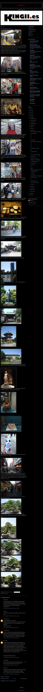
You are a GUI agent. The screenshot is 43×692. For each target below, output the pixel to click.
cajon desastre (31, 29)
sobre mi (30, 35)
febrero (32, 189)
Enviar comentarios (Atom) (11, 680)
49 (30, 143)
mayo (32, 130)
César (4, 640)
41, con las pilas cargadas (35, 154)
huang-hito (5, 618)
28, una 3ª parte (33, 177)
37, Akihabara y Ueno (34, 161)
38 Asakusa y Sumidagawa (35, 159)
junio (32, 128)
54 (30, 134)
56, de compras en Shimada (35, 131)
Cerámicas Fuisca (33, 87)
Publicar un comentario (5, 676)
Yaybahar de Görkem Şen (34, 88)
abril (32, 186)
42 (30, 153)
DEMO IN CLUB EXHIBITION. (35, 92)
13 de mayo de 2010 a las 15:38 (11, 637)
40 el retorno (32, 156)
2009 (31, 193)
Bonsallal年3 (32, 99)
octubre (32, 121)
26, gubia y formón (33, 180)
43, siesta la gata (33, 151)
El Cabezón (32, 100)
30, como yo (32, 174)
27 (30, 179)
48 (30, 144)
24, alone (32, 184)
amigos (29, 34)
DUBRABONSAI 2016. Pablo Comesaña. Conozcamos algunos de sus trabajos (35, 66)
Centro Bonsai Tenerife (34, 40)
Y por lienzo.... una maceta (35, 94)
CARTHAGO (32, 55)
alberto (31, 200)
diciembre (33, 118)
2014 (31, 110)
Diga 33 (31, 168)
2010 (31, 117)
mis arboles (30, 31)
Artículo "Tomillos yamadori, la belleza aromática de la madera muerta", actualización (35, 57)
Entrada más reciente (4, 678)
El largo (31, 76)
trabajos (29, 28)
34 (30, 166)
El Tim (31, 70)
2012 (31, 113)
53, (31, 136)
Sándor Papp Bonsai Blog (35, 91)
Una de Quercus (32, 79)
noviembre (33, 120)
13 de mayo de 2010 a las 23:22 (11, 657)
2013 (31, 112)
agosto (32, 125)
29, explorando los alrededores (36, 175)
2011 (31, 115)
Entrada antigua (24, 678)
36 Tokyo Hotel (33, 163)
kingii (21, 5)
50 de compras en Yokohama (35, 141)
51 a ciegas (32, 139)
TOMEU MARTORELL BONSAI (36, 78)
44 (30, 149)
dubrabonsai (32, 64)
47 (30, 146)
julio (31, 126)
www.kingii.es (32, 103)
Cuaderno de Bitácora (34, 75)
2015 (31, 108)
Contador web (21, 690)
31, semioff (32, 172)
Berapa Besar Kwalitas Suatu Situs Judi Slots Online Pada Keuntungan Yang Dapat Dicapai (35, 46)
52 (30, 138)
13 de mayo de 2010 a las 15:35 (11, 627)
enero (32, 191)
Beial (31, 60)
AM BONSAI (32, 50)
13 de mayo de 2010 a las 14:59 (11, 608)
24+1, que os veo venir (34, 182)
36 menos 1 (32, 164)
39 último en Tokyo (33, 158)
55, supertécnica (33, 133)
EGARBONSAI (32, 82)
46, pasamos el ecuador (34, 148)
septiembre (33, 123)
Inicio (15, 678)
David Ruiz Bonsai (33, 44)
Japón (6, 593)
